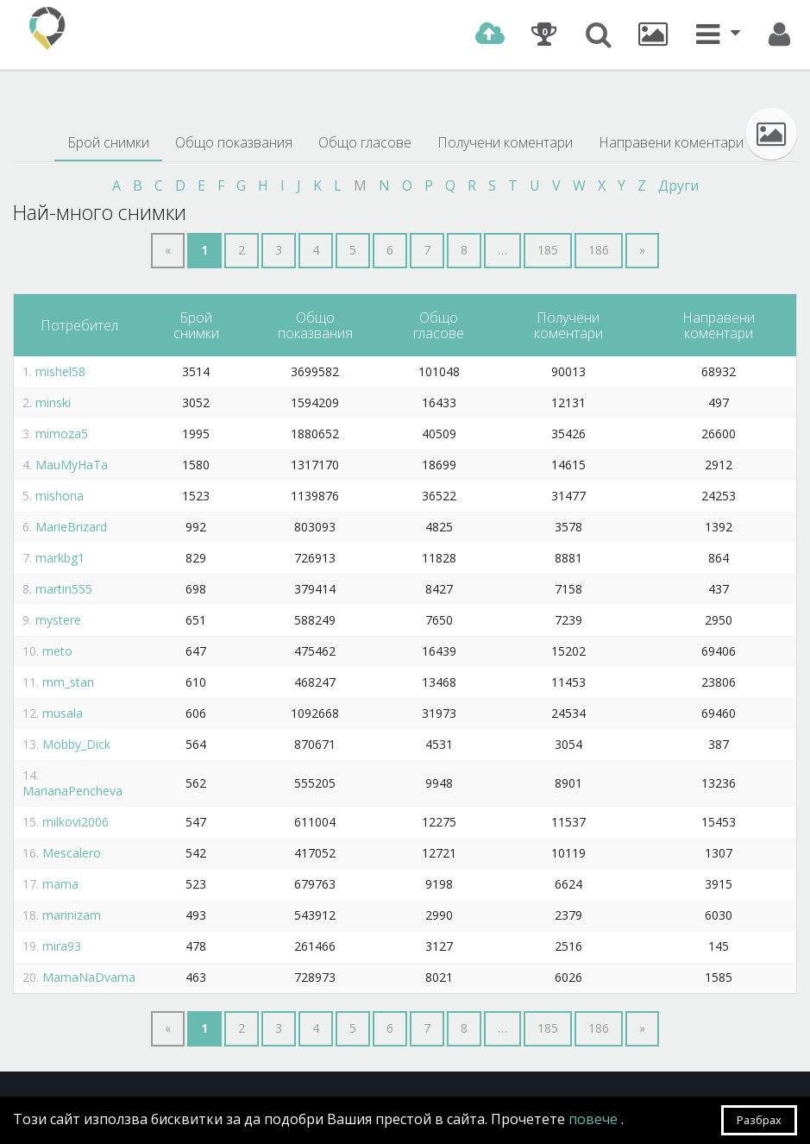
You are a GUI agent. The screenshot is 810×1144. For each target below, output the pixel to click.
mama (60, 884)
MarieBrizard (71, 527)
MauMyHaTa (71, 464)
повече (594, 1118)
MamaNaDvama (88, 977)
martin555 (63, 589)
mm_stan (68, 682)
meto (57, 651)
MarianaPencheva (72, 791)
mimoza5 (61, 433)
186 (598, 250)
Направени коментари (671, 142)
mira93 (61, 946)
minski (53, 402)
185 (547, 250)
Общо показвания (233, 142)
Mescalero (71, 853)
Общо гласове (364, 142)
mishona (59, 495)
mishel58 (60, 371)
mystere (58, 620)
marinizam (71, 915)
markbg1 (60, 558)
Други (678, 185)
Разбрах (759, 1120)
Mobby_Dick (76, 744)
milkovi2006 (75, 822)
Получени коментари (505, 142)
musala (62, 713)
